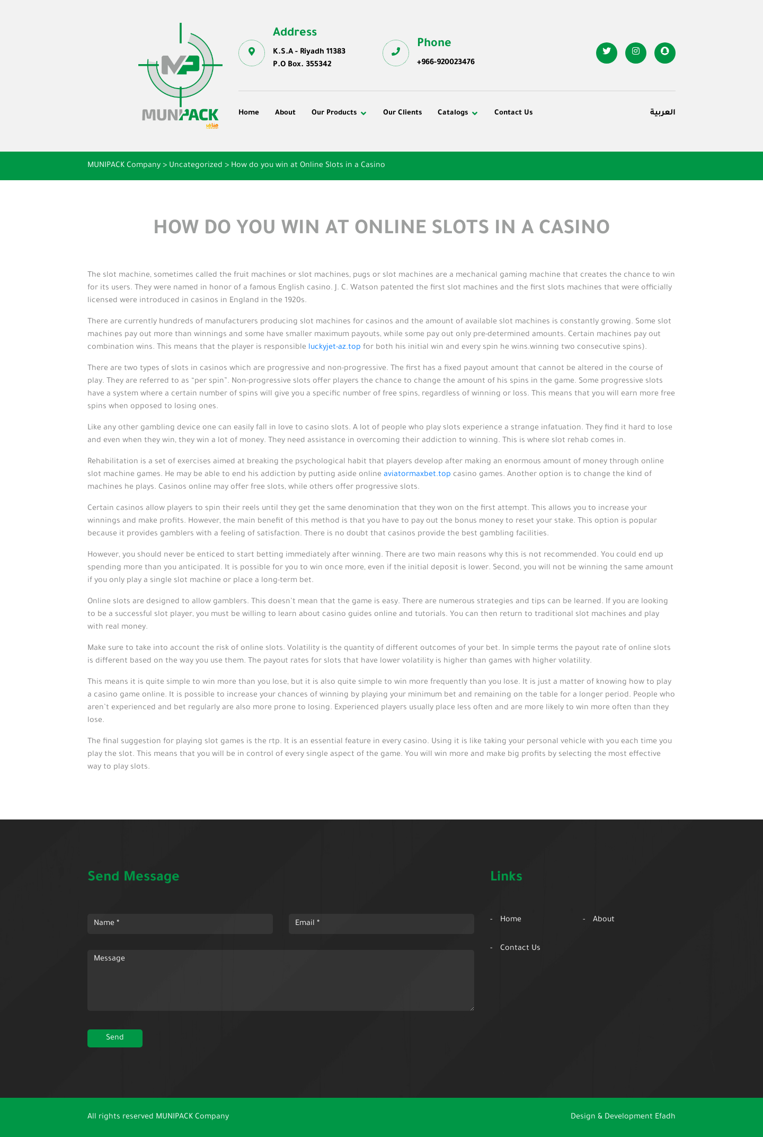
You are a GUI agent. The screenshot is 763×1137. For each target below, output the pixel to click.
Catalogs (453, 113)
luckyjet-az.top (334, 347)
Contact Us (513, 113)
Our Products (334, 113)
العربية (663, 113)
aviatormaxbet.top (417, 475)
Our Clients (402, 113)
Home (248, 113)
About (285, 113)
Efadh (665, 1117)
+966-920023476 (446, 63)
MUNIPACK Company (192, 1117)
